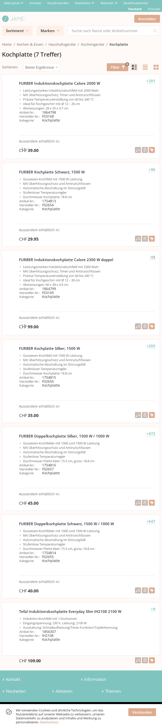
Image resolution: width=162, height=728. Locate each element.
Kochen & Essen (30, 44)
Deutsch (135, 9)
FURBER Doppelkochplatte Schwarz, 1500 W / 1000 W (66, 524)
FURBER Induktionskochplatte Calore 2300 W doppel (66, 260)
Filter (119, 66)
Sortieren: (10, 67)
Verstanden (142, 712)
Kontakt (35, 3)
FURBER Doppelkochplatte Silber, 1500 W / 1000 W (64, 436)
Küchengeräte (92, 44)
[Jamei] (13, 18)
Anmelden (147, 18)
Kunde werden (58, 3)
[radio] (134, 67)
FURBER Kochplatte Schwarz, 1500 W (52, 172)
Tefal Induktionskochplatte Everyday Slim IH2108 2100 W (70, 611)
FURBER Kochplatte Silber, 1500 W (49, 348)
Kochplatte (118, 44)
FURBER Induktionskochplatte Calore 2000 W (59, 83)
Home (7, 44)
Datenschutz (49, 722)
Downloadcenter (136, 3)
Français (154, 9)
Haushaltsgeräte (62, 44)
